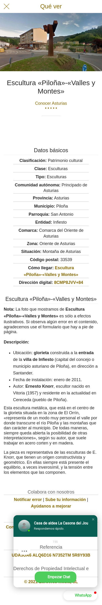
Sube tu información (65, 499)
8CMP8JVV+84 (68, 282)
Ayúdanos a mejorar (51, 506)
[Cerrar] (6, 6)
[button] (93, 519)
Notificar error (28, 499)
